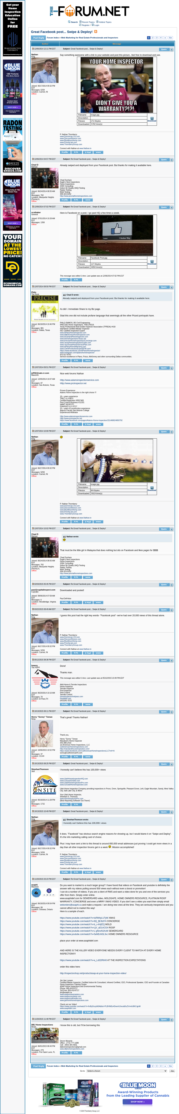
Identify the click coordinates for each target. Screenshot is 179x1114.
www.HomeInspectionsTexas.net (73, 339)
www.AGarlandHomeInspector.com (74, 337)
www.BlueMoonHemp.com (70, 140)
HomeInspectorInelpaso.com (71, 697)
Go (170, 38)
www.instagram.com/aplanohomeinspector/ (77, 353)
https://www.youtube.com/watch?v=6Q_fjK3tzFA (83, 921)
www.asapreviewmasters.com (72, 994)
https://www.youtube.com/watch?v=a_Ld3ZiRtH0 (83, 960)
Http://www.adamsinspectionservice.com (79, 380)
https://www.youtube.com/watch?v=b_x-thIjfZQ (82, 924)
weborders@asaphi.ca (71, 905)
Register (84, 25)
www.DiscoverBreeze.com (70, 138)
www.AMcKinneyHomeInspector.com (75, 335)
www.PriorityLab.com (68, 142)
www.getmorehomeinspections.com (74, 1000)
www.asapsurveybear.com (70, 996)
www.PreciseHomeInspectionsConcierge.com (78, 341)
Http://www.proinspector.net (73, 383)
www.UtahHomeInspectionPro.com (74, 783)
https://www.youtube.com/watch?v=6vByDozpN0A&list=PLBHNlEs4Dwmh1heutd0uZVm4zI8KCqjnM (100, 1006)
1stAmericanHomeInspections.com (74, 747)
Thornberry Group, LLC (92, 1111)
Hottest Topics (105, 22)
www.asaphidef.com (68, 1008)
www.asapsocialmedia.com (71, 998)
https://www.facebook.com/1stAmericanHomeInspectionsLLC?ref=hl (87, 751)
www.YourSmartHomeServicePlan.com (75, 345)
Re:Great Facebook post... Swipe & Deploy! (88, 159)
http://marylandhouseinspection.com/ (75, 749)
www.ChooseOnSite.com (70, 781)
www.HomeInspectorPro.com (71, 799)
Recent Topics (88, 22)
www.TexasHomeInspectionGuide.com (75, 343)
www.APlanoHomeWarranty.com (73, 347)
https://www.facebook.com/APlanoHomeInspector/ (80, 351)
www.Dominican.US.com (70, 136)
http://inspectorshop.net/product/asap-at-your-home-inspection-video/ (93, 973)
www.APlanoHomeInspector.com (73, 333)
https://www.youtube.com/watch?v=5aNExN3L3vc (84, 934)
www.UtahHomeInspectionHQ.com (74, 779)
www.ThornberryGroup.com (71, 144)
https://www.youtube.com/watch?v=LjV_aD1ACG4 (84, 927)
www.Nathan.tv (85, 148)
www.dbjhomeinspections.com (72, 1049)
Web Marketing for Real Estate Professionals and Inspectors (89, 38)
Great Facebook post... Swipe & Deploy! (62, 32)
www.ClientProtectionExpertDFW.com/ (75, 349)
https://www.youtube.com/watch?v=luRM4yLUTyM (84, 918)
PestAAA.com (65, 699)
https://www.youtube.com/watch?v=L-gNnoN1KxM (84, 931)
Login (95, 25)
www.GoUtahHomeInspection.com (74, 785)
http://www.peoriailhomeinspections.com (76, 196)
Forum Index (53, 38)
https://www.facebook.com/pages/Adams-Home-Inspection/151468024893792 (91, 420)
